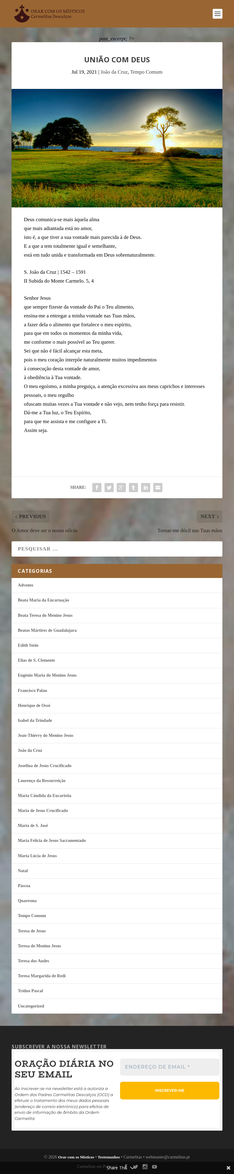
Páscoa (24, 885)
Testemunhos (109, 1157)
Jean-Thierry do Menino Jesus (45, 735)
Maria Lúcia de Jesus (37, 856)
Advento (25, 585)
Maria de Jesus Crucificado (43, 810)
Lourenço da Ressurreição (42, 780)
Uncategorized (31, 1006)
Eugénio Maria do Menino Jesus (47, 675)
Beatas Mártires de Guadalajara (47, 630)
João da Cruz (114, 72)
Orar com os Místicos (76, 1157)
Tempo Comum (146, 72)
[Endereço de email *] (169, 1067)
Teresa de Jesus (32, 931)
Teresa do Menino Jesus (39, 946)
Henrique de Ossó (34, 705)
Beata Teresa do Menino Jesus (45, 615)
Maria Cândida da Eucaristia (44, 795)
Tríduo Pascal (30, 991)
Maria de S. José (33, 825)
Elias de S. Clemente (36, 660)
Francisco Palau (32, 690)
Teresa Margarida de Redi (42, 976)
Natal (23, 871)
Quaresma (27, 900)
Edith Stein (28, 645)
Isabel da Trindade (35, 720)
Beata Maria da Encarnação (43, 600)
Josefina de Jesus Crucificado (44, 765)
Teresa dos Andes (33, 961)
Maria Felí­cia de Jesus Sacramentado (52, 840)
